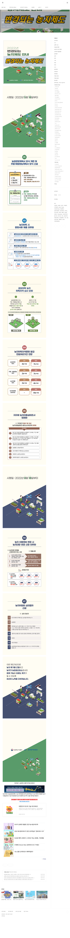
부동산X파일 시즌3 (58, 109)
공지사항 (56, 40)
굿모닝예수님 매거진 (58, 116)
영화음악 (60, 219)
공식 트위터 (3, 930)
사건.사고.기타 (57, 160)
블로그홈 (3, 7)
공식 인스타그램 (18, 930)
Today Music (59, 214)
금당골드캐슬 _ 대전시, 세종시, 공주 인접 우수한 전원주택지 (17, 893)
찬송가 (63, 219)
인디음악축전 (57, 149)
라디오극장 (57, 119)
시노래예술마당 (57, 147)
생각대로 (56, 88)
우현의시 (56, 139)
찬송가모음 (56, 219)
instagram (57, 164)
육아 (55, 64)
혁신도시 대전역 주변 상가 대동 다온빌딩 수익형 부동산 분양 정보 (18, 898)
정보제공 (56, 73)
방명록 (33, 7)
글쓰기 (39, 7)
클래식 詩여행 (57, 144)
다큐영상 (56, 153)
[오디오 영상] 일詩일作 (59, 102)
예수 (62, 215)
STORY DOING (58, 135)
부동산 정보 (6, 890)
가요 (65, 217)
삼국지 (62, 205)
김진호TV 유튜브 (24, 7)
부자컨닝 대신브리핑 (58, 107)
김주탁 (60, 212)
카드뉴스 (56, 104)
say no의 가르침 (58, 179)
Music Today (61, 207)
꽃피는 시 (56, 140)
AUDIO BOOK (57, 98)
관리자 (46, 7)
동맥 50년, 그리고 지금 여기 (59, 82)
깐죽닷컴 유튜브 (12, 7)
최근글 (55, 195)
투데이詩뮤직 (57, 137)
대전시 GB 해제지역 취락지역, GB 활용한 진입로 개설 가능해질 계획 (18, 896)
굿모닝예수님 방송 (58, 114)
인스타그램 (58, 226)
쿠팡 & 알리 (56, 78)
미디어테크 (57, 90)
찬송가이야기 (65, 214)
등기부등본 (57, 181)
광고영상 (56, 151)
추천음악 (65, 205)
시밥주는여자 (57, 125)
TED (56, 158)
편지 (55, 58)
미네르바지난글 (56, 208)
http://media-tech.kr (24, 801)
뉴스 (55, 42)
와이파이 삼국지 (57, 121)
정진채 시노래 (57, 128)
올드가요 (55, 215)
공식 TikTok (26, 930)
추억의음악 (56, 207)
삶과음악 (56, 53)
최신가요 (59, 215)
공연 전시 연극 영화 (58, 49)
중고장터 (56, 80)
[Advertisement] (24, 830)
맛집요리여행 (56, 47)
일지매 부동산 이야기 (58, 169)
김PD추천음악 (56, 210)
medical (56, 71)
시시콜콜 (56, 142)
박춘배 (59, 205)
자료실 (55, 183)
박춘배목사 (62, 208)
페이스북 (55, 226)
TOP (67, 931)
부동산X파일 (56, 217)
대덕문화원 (57, 132)
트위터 (61, 226)
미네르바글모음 (56, 221)
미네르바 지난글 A (58, 176)
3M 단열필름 (57, 92)
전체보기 (56, 38)
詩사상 (56, 100)
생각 (55, 56)
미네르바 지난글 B (58, 178)
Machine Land (57, 93)
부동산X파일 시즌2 (58, 111)
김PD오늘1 (57, 174)
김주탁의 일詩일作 (57, 51)
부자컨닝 (56, 105)
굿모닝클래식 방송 (58, 130)
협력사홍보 (57, 95)
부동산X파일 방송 (58, 126)
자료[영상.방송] (57, 84)
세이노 (66, 210)
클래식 (63, 212)
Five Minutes (57, 156)
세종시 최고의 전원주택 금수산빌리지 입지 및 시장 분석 (15, 894)
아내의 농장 (57, 86)
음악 (55, 146)
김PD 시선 (56, 44)
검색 (64, 3)
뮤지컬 (55, 214)
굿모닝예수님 (62, 210)
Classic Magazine (58, 165)
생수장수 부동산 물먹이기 (59, 171)
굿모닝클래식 (57, 97)
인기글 (59, 195)
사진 (55, 60)
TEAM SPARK (57, 133)
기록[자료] (56, 162)
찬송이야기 (66, 215)
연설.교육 (56, 154)
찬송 (67, 217)
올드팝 (66, 212)
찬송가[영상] (57, 118)
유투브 (65, 226)
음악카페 (56, 69)
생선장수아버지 (57, 172)
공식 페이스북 (10, 930)
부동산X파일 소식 (58, 112)
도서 (55, 67)
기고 (55, 123)
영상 (55, 62)
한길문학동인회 (57, 167)
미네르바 (55, 205)
